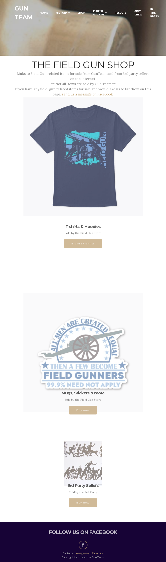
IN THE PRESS (154, 13)
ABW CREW (138, 13)
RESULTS (120, 12)
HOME (44, 12)
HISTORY (62, 12)
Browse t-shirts (83, 244)
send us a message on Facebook (88, 95)
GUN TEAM (24, 13)
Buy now (83, 411)
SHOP (81, 12)
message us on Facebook (88, 553)
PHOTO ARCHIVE (99, 13)
